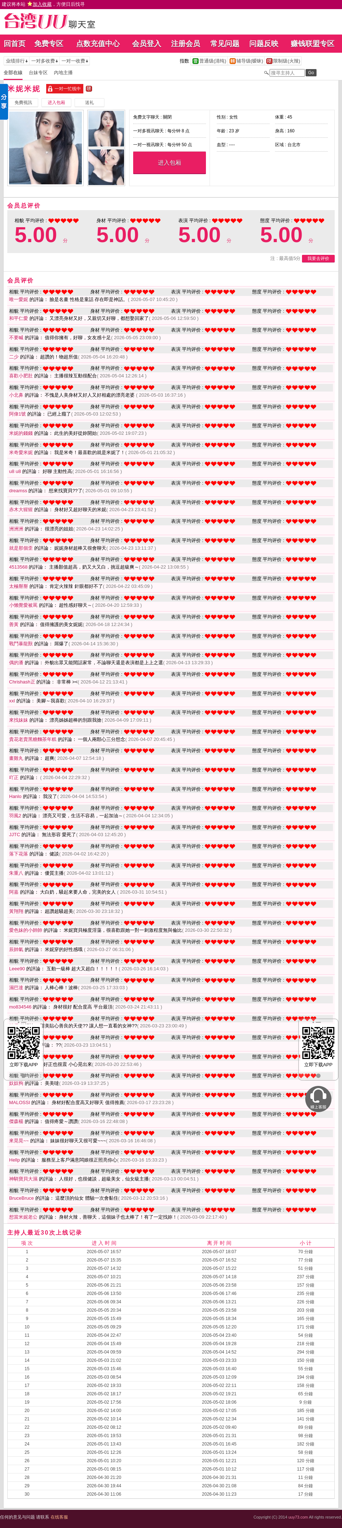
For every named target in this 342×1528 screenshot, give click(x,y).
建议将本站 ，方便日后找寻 (43, 4)
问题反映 (263, 44)
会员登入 (146, 44)
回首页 (14, 44)
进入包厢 (169, 163)
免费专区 (48, 44)
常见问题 (224, 44)
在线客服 (59, 1517)
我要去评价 (318, 258)
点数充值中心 (98, 44)
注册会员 (185, 44)
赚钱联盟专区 (312, 44)
